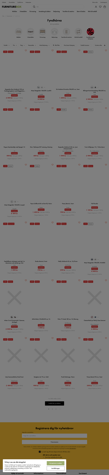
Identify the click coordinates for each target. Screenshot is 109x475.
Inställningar (56, 468)
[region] (34, 465)
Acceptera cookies (55, 463)
